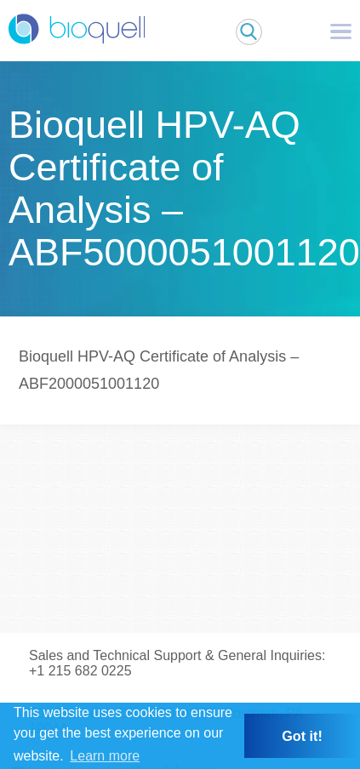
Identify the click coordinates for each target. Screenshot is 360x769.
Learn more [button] (105, 756)
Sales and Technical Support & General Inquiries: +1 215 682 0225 (177, 663)
